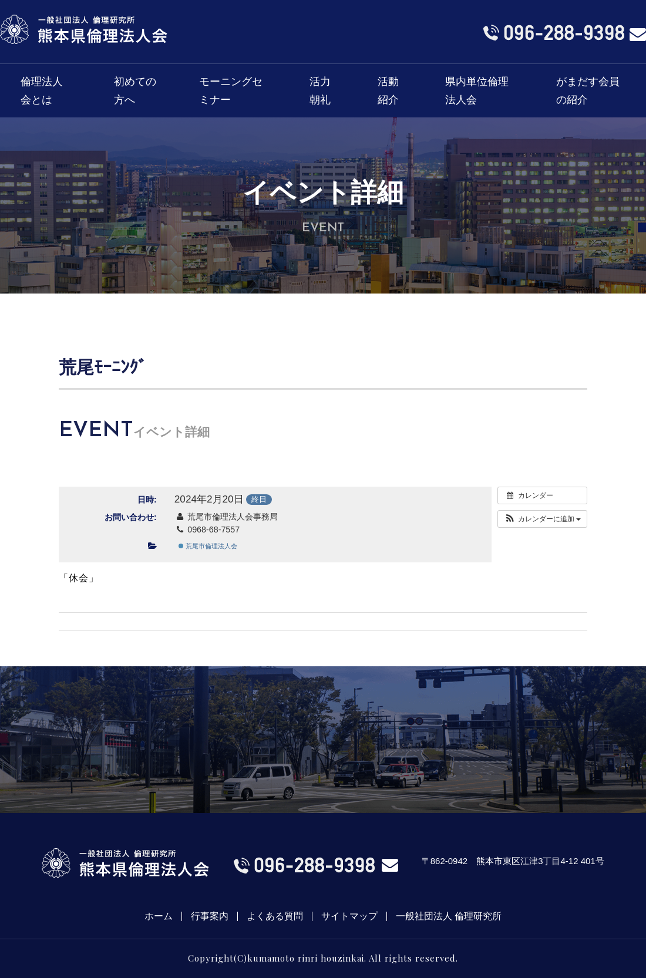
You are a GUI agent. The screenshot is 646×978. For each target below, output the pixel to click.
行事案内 (209, 916)
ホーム (158, 916)
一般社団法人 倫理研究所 (449, 916)
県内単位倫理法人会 (477, 91)
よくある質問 (275, 916)
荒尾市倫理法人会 (208, 545)
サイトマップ (349, 916)
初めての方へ (135, 91)
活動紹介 (388, 91)
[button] (542, 519)
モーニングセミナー (231, 91)
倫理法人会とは (42, 91)
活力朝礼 (320, 91)
